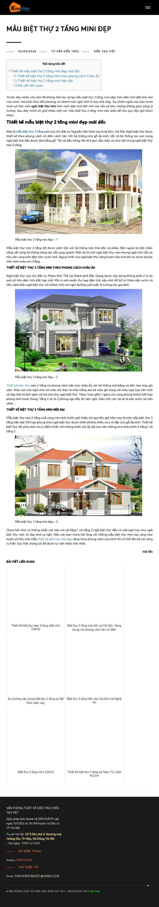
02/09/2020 (27, 51)
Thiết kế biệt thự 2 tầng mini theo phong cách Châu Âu (56, 76)
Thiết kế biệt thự (18, 385)
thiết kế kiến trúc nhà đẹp (55, 539)
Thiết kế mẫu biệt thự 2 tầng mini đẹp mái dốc (44, 71)
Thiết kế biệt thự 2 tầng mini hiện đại (43, 81)
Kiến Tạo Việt (105, 51)
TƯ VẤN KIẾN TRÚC (65, 51)
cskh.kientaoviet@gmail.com (36, 876)
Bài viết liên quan (28, 85)
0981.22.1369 (24, 860)
